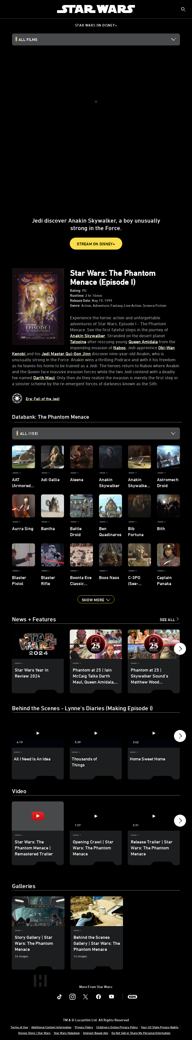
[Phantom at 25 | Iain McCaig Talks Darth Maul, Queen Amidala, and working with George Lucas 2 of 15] (96, 644)
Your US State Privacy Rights (159, 1033)
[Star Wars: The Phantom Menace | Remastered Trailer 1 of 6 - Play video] (38, 822)
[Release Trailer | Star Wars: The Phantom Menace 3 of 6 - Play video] (154, 822)
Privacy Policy (84, 1033)
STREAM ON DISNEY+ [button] (96, 244)
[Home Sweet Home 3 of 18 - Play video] (154, 733)
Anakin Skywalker (87, 335)
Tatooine (78, 341)
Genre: (75, 306)
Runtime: (77, 296)
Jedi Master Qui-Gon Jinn (66, 353)
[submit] (183, 9)
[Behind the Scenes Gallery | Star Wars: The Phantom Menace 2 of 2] (96, 917)
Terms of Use (19, 1033)
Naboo (119, 347)
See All (167, 619)
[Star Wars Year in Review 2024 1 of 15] (38, 644)
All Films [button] (27, 39)
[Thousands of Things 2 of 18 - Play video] (96, 733)
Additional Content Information (51, 1033)
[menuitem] (8, 9)
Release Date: (80, 301)
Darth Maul (44, 377)
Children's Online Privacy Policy (117, 1033)
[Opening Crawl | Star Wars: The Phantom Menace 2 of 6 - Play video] (96, 822)
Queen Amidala (143, 341)
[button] (96, 599)
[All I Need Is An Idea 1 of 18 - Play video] (38, 733)
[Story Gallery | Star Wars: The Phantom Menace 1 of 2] (38, 917)
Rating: (75, 291)
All (29, 433)
